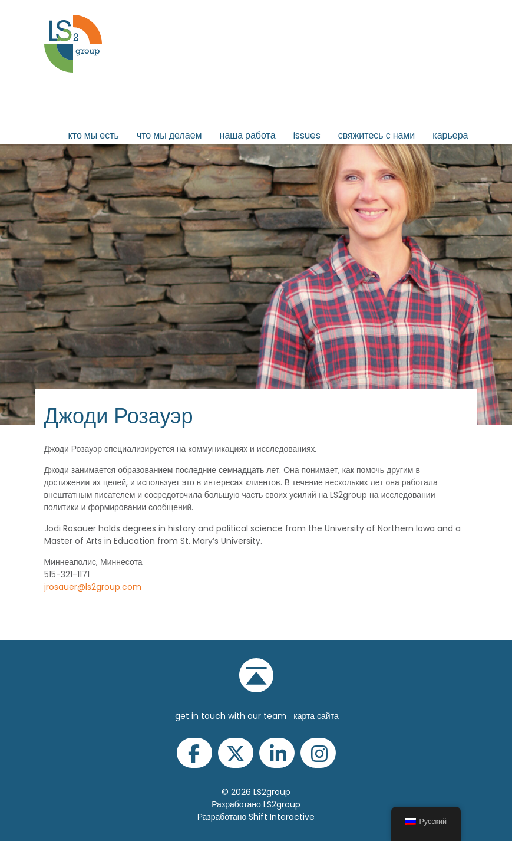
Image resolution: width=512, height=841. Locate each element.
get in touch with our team (230, 716)
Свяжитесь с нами (376, 135)
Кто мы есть (93, 135)
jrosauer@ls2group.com (92, 587)
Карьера (450, 135)
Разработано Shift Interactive (256, 817)
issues (307, 135)
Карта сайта (315, 716)
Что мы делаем (169, 135)
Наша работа (248, 135)
